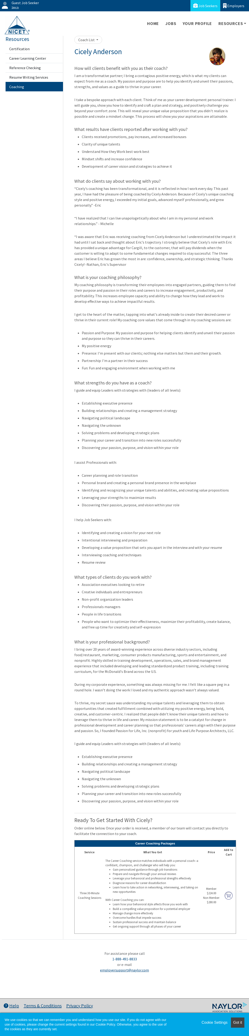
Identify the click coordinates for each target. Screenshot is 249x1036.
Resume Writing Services (28, 77)
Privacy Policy (79, 1005)
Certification (19, 48)
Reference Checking (25, 67)
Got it (237, 1022)
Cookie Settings (214, 1022)
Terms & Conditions (43, 1005)
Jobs (170, 23)
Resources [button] (230, 23)
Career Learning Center (27, 58)
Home (153, 23)
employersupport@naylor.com (124, 970)
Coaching (16, 86)
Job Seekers (205, 6)
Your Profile (197, 23)
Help (11, 1005)
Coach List (86, 39)
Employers (233, 6)
